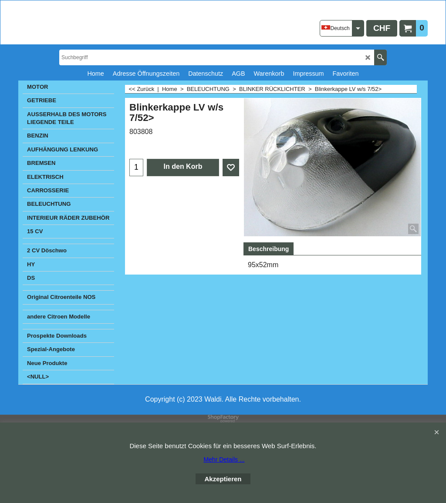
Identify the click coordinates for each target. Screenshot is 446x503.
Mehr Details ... (223, 459)
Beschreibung (268, 248)
